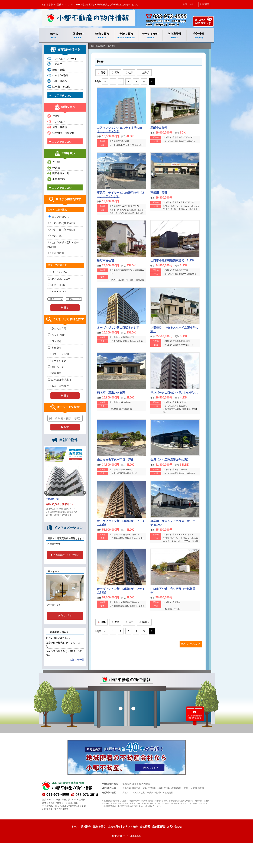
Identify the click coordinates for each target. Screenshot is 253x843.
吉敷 (139, 784)
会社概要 (145, 826)
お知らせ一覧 (77, 659)
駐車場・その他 (61, 86)
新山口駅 (126, 788)
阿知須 (132, 784)
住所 (129, 72)
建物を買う (102, 35)
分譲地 (56, 167)
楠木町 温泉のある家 (111, 392)
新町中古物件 (158, 127)
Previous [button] (45, 493)
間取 (115, 72)
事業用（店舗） (160, 192)
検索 (100, 62)
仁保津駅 (152, 788)
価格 (101, 72)
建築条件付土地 (61, 173)
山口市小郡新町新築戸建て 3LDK (172, 260)
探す (65, 427)
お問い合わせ (174, 826)
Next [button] (84, 493)
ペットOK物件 (60, 75)
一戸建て (57, 64)
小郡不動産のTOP (97, 46)
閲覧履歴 (204, 4)
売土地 (56, 162)
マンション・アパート (64, 58)
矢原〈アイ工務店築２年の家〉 (170, 459)
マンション (58, 121)
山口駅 (185, 788)
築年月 (144, 72)
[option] (65, 493)
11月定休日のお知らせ (58, 638)
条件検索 (111, 46)
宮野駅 (201, 788)
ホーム (54, 35)
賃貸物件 (78, 35)
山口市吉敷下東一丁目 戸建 (115, 459)
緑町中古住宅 (105, 260)
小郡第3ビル (52, 499)
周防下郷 (136, 788)
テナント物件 (150, 35)
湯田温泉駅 (176, 788)
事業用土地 (58, 178)
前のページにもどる (190, 644)
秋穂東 (125, 784)
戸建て (56, 116)
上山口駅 (193, 788)
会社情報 (199, 35)
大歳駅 (160, 788)
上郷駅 (144, 788)
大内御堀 (145, 784)
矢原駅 (167, 788)
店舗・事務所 (59, 81)
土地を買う (126, 35)
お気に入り (188, 4)
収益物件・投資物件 (63, 132)
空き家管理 (174, 35)
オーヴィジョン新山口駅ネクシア (118, 327)
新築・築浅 (58, 69)
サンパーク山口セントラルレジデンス (174, 392)
